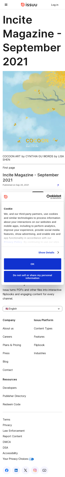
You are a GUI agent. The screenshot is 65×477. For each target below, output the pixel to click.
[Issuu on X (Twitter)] (25, 470)
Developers (10, 387)
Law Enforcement (14, 430)
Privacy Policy (13, 242)
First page (9, 167)
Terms (6, 419)
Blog (5, 361)
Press (6, 353)
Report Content (12, 436)
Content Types (43, 328)
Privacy (7, 425)
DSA (5, 447)
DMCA (7, 442)
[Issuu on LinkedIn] (16, 470)
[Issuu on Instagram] (35, 470)
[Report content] (59, 185)
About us (8, 328)
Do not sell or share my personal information (32, 276)
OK (32, 264)
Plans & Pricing (12, 345)
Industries (40, 353)
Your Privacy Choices (18, 458)
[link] (55, 4)
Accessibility (10, 453)
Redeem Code (11, 404)
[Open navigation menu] (6, 4)
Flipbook (39, 345)
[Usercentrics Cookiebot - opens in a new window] (46, 197)
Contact (8, 370)
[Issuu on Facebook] (7, 470)
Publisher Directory (14, 396)
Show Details (46, 252)
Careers (7, 336)
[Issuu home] (29, 5)
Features (39, 336)
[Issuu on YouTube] (44, 470)
